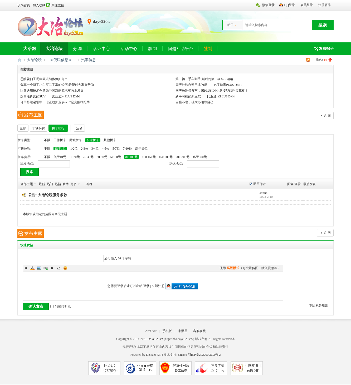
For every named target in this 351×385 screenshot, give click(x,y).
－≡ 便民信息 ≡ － (61, 60)
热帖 (58, 184)
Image (39, 268)
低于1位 (60, 148)
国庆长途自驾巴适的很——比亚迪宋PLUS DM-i (208, 85)
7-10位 (127, 148)
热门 (50, 184)
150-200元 (166, 157)
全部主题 (26, 184)
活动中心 (128, 48)
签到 (208, 48)
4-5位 (105, 148)
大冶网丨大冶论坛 (19, 60)
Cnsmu (183, 355)
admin (263, 193)
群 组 (152, 48)
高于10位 (141, 148)
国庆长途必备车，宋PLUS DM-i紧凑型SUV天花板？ (211, 90)
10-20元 (74, 157)
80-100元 (131, 157)
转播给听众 (60, 306)
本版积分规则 (318, 305)
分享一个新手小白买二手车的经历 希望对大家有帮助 (57, 85)
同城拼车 (75, 140)
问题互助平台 (180, 48)
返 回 (327, 115)
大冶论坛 (54, 48)
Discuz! (151, 355)
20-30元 (88, 157)
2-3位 (84, 148)
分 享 (77, 48)
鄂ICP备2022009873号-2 (204, 355)
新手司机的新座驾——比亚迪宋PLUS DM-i (205, 96)
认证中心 (101, 48)
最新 (42, 184)
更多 (73, 184)
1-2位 (74, 148)
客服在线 (199, 331)
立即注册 (158, 286)
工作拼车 (59, 140)
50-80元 (115, 157)
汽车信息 (88, 60)
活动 (79, 128)
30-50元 (102, 157)
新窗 (256, 184)
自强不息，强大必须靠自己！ (196, 102)
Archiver (151, 331)
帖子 (230, 25)
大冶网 (29, 48)
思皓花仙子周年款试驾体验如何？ (44, 79)
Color (32, 268)
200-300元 (182, 157)
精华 (65, 184)
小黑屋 (182, 331)
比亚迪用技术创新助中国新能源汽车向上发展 (52, 90)
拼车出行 (58, 128)
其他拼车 (110, 140)
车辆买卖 (38, 128)
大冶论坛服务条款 (52, 195)
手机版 (167, 331)
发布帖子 (326, 49)
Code (58, 268)
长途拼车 (92, 140)
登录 (146, 286)
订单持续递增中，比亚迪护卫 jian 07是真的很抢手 (55, 102)
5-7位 (116, 148)
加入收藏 (39, 5)
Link (45, 268)
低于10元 (59, 157)
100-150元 (149, 157)
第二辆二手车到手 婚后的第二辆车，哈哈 (204, 79)
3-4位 (95, 148)
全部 (23, 128)
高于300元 (200, 157)
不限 (47, 140)
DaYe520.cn (155, 339)
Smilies (65, 268)
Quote (52, 268)
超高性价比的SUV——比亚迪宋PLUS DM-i (50, 96)
